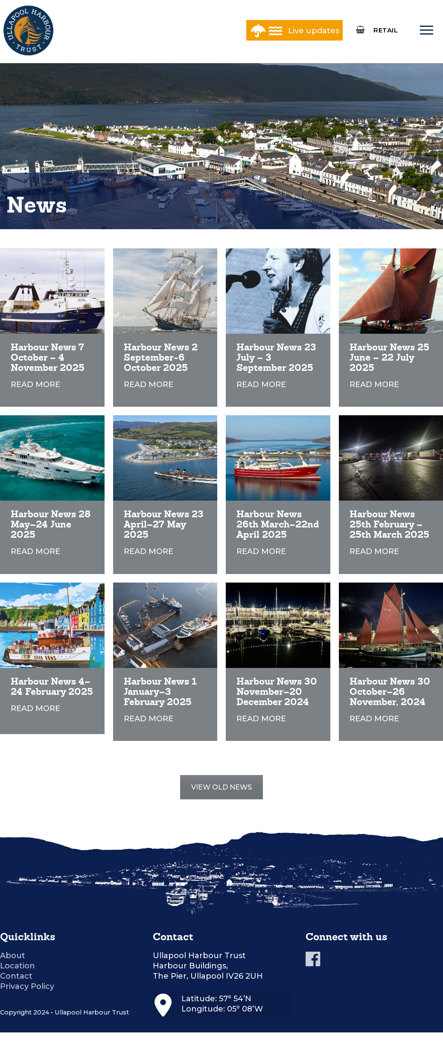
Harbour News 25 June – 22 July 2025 (389, 357)
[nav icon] (426, 30)
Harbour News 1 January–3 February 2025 (160, 691)
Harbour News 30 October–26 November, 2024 (390, 691)
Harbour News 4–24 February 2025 (52, 686)
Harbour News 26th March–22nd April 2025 (277, 524)
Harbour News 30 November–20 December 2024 (276, 691)
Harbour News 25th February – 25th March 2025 (389, 524)
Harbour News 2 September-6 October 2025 (161, 357)
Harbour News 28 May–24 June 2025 (50, 524)
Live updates (313, 30)
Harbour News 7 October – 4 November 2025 (48, 357)
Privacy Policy (27, 986)
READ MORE (35, 384)
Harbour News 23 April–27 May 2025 (164, 524)
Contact (16, 976)
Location (17, 966)
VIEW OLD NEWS (221, 787)
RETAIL (385, 30)
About (12, 955)
